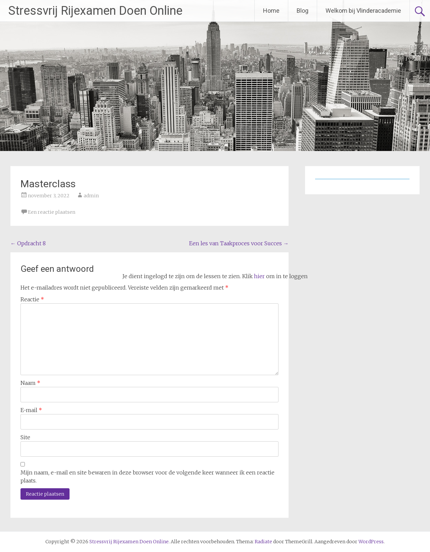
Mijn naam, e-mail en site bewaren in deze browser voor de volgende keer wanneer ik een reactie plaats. (147, 476)
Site (25, 437)
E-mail (31, 410)
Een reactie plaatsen (51, 212)
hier (259, 276)
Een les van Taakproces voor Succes (239, 243)
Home (271, 10)
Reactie (32, 299)
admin (91, 196)
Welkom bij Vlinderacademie (363, 10)
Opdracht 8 (28, 243)
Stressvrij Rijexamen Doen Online (95, 11)
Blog (302, 10)
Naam (30, 383)
